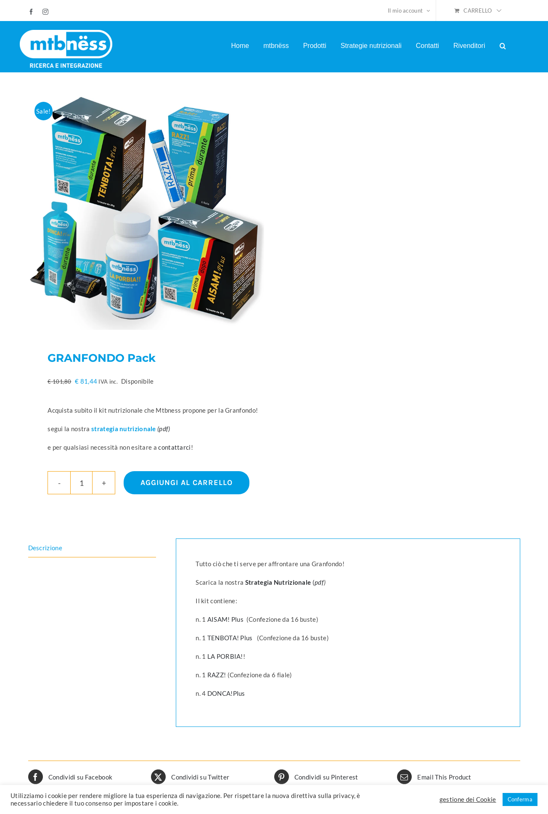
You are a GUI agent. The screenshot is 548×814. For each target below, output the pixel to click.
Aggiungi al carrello (186, 482)
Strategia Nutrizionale (278, 582)
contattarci (174, 447)
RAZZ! (216, 675)
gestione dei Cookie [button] (467, 799)
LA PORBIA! (225, 656)
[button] (503, 45)
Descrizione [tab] (45, 548)
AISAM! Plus (226, 619)
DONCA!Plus (226, 693)
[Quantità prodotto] (81, 483)
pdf (319, 582)
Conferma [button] (520, 799)
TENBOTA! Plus (230, 638)
